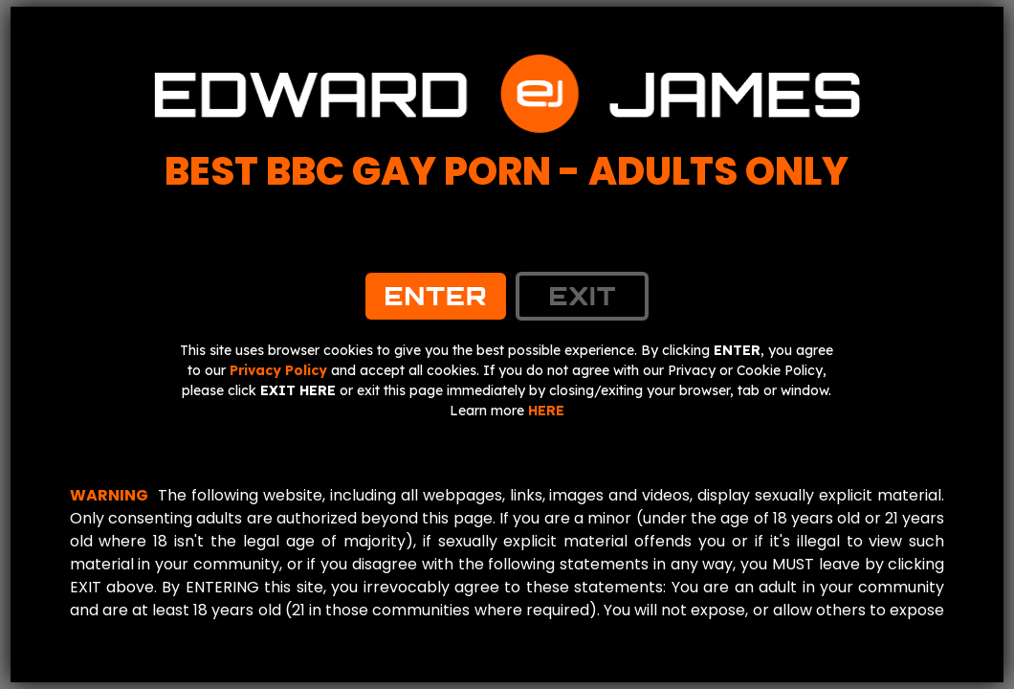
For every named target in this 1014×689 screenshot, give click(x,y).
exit (582, 295)
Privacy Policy (278, 370)
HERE (546, 410)
